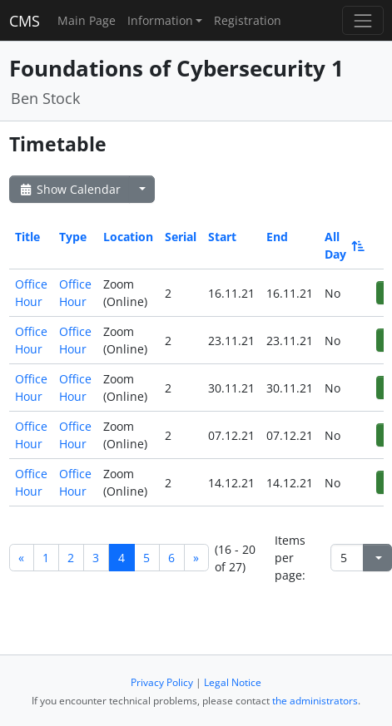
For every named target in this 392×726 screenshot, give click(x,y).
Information (160, 20)
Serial (180, 236)
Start (222, 236)
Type (73, 236)
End (277, 236)
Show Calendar (69, 189)
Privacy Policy (162, 682)
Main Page (86, 20)
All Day (343, 245)
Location (128, 236)
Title (27, 236)
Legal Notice (232, 682)
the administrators (315, 701)
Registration (247, 20)
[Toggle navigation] (362, 20)
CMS (24, 21)
